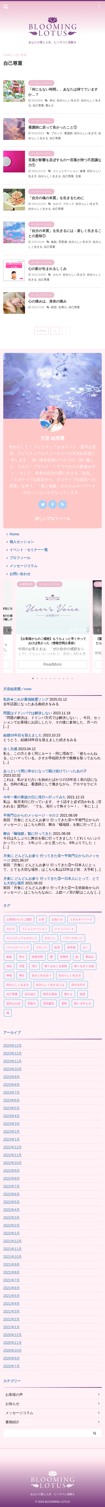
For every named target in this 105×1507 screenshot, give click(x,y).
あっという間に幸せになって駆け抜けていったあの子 (45, 771)
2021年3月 (11, 1311)
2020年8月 (11, 1358)
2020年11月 (12, 1343)
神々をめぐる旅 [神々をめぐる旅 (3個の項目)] (84, 966)
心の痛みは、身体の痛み (47, 301)
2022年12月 (12, 1147)
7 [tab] (59, 678)
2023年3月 (11, 1124)
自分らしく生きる (49, 176)
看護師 (68, 133)
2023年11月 (12, 1061)
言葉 (78, 176)
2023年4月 (11, 1116)
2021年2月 (11, 1319)
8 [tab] (63, 678)
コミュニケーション (65, 171)
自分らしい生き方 (68, 100)
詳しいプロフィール (52, 518)
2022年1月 (11, 1233)
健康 (82, 171)
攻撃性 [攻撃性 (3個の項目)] (64, 956)
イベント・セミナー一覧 (29, 550)
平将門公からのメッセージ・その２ (31, 815)
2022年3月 (11, 1217)
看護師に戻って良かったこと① (52, 127)
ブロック (56, 133)
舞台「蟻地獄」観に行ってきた (27, 833)
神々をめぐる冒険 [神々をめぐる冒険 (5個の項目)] (55, 966)
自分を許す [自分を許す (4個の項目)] (78, 984)
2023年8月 (11, 1085)
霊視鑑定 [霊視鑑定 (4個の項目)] (48, 1003)
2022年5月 (11, 1202)
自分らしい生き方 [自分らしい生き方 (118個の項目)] (69, 975)
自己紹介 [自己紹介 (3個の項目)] (30, 994)
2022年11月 (12, 1155)
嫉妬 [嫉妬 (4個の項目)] (9, 956)
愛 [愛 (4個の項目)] (51, 956)
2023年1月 (11, 1139)
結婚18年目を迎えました (22, 735)
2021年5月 (11, 1296)
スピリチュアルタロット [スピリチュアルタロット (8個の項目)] (21, 938)
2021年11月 (12, 1249)
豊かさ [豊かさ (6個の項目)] (68, 994)
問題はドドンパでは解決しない (27, 713)
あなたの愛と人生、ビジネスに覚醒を (52, 1494)
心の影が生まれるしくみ (47, 269)
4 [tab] (46, 678)
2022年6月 (11, 1194)
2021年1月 (11, 1327)
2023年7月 (11, 1092)
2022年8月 (11, 1178)
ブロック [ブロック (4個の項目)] (41, 947)
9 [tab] (68, 678)
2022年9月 (11, 1171)
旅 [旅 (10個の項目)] (76, 956)
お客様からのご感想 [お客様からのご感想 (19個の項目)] (19, 919)
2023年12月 (12, 1053)
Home (14, 534)
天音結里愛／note (17, 689)
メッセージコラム (23, 566)
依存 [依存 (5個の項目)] (57, 947)
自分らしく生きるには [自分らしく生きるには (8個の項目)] (50, 984)
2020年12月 (12, 1335)
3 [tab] (42, 678)
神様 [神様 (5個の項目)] (9, 975)
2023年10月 (12, 1069)
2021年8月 (11, 1272)
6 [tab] (55, 678)
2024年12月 (12, 1045)
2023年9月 (11, 1077)
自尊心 (62, 307)
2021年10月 (12, 1257)
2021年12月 (12, 1241)
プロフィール (20, 558)
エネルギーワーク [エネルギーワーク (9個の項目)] (81, 919)
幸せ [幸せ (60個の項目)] (22, 956)
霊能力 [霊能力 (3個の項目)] (31, 1003)
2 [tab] (37, 678)
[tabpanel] (52, 626)
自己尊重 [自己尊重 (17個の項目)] (12, 994)
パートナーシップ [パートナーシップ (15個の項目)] (17, 947)
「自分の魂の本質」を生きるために (56, 198)
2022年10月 (12, 1163)
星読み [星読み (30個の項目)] (89, 956)
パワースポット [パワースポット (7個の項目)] (73, 938)
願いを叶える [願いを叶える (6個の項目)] (82, 1003)
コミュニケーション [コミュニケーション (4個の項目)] (34, 928)
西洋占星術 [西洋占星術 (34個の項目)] (50, 994)
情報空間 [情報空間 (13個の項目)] (37, 956)
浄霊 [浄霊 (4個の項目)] (22, 966)
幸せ (52, 100)
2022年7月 (11, 1186)
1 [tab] (33, 678)
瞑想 (54, 307)
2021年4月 (11, 1303)
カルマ (57, 203)
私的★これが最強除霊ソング (25, 699)
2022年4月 (11, 1210)
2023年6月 (11, 1100)
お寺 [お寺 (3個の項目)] (41, 919)
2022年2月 (11, 1225)
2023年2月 (11, 1131)
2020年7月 (11, 1366)
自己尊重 (38, 105)
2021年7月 (11, 1280)
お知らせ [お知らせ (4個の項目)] (57, 919)
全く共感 (10, 749)
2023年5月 (11, 1108)
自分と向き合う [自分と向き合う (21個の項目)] (42, 975)
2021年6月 (11, 1288)
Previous (7, 630)
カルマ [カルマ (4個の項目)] (10, 928)
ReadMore (52, 664)
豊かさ (49, 105)
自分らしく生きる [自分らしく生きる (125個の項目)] (17, 984)
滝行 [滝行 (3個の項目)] (34, 966)
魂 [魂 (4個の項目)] (7, 1012)
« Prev (41, 330)
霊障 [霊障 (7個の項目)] (64, 1003)
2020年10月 (12, 1350)
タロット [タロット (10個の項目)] (50, 938)
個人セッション (22, 542)
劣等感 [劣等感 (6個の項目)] (71, 947)
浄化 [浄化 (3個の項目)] (9, 966)
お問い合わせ (20, 574)
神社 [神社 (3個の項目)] (22, 975)
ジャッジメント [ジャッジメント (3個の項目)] (64, 928)
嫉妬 (54, 241)
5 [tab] (50, 678)
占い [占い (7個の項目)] (85, 947)
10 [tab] (72, 678)
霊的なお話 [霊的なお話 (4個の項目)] (13, 1003)
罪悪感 (62, 241)
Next (98, 630)
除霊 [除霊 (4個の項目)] (82, 994)
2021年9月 (11, 1264)
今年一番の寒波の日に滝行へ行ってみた (34, 797)
